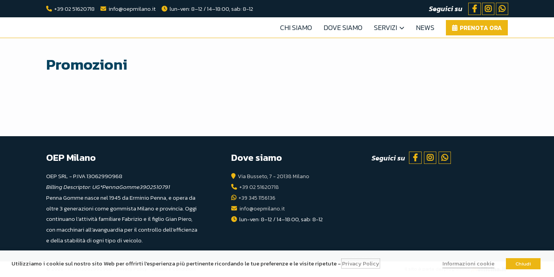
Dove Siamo (343, 27)
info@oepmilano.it (132, 8)
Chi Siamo (296, 27)
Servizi (385, 27)
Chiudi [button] (523, 263)
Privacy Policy (360, 263)
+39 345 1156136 (258, 197)
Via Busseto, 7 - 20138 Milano (274, 176)
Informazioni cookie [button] (468, 263)
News (425, 27)
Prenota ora (481, 27)
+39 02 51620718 (74, 8)
